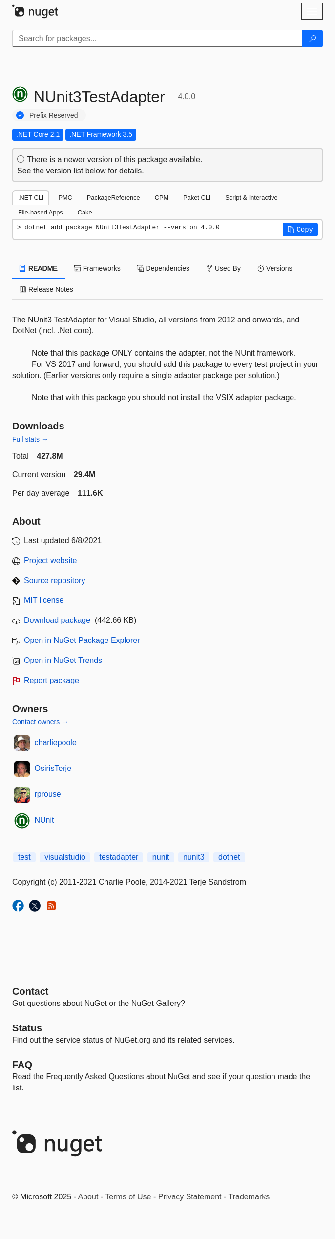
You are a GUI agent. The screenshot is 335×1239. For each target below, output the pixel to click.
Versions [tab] (275, 268)
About (88, 1197)
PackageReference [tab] (113, 197)
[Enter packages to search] (157, 38)
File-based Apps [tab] (40, 212)
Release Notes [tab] (46, 289)
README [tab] (39, 268)
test (24, 857)
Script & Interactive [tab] (251, 197)
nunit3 (194, 857)
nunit (160, 857)
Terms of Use (128, 1197)
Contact (30, 991)
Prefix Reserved (53, 115)
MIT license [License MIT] (44, 600)
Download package (57, 620)
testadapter (118, 857)
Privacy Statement (190, 1197)
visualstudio (64, 857)
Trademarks (249, 1197)
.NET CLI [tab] (30, 197)
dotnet (229, 857)
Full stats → (30, 439)
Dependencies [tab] (163, 268)
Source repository (54, 581)
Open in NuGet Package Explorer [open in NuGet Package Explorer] (82, 640)
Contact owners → (40, 722)
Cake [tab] (85, 212)
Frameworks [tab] (97, 268)
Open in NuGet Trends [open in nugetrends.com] (63, 660)
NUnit (44, 820)
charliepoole (56, 742)
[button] (300, 229)
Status (27, 1028)
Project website (50, 560)
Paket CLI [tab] (196, 197)
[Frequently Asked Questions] (22, 1064)
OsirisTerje (53, 768)
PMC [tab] (65, 197)
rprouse (48, 794)
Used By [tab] (223, 268)
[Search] (312, 38)
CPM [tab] (161, 197)
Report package (51, 680)
